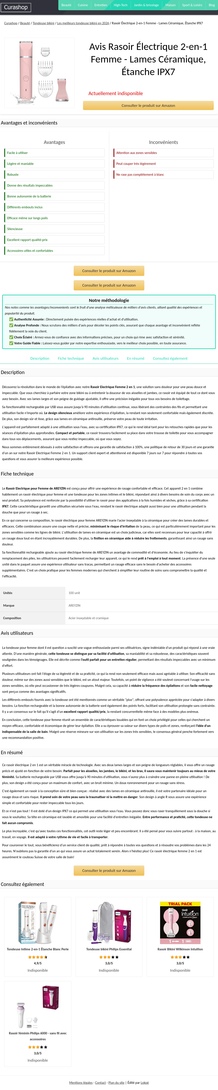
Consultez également (170, 358)
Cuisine (83, 5)
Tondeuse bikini (43, 23)
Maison (170, 5)
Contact (100, 1083)
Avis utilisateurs (105, 358)
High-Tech (121, 5)
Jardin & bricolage (146, 5)
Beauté (66, 5)
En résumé (136, 358)
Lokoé (145, 1083)
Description (39, 358)
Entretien (101, 5)
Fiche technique (71, 358)
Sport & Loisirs (192, 5)
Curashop (10, 23)
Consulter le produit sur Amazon (148, 105)
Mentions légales (81, 1083)
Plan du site (116, 1083)
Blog (212, 5)
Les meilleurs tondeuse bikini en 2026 (83, 23)
